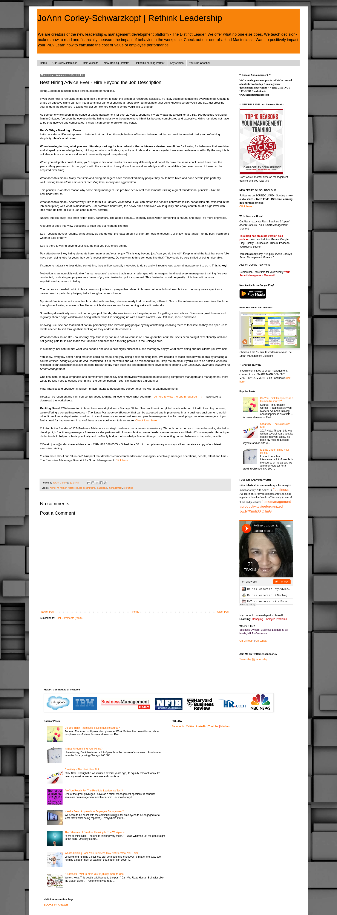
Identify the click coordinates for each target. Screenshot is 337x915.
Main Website (90, 62)
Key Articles (177, 62)
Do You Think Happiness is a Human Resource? (276, 400)
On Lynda (261, 640)
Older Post (223, 611)
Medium (225, 726)
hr (58, 488)
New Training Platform (116, 62)
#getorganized (271, 506)
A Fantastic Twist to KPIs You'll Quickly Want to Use (94, 873)
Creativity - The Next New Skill (82, 769)
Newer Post (47, 611)
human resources (69, 488)
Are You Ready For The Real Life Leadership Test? (94, 790)
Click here (121, 460)
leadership (102, 488)
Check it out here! (146, 420)
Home (43, 62)
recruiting (128, 488)
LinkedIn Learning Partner (149, 62)
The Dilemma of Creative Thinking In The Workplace (94, 832)
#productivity (249, 506)
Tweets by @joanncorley (253, 659)
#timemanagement (276, 501)
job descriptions (87, 488)
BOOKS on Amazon (56, 904)
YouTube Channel (199, 62)
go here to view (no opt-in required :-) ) (177, 396)
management (115, 488)
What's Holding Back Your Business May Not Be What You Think (101, 853)
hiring (52, 488)
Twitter (190, 726)
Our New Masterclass (64, 62)
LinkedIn (201, 726)
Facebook (178, 726)
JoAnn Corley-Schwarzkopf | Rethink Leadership (129, 18)
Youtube (213, 726)
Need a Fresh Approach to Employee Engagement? (94, 811)
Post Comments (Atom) (69, 618)
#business (281, 489)
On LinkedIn (246, 640)
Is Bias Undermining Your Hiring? (84, 748)
